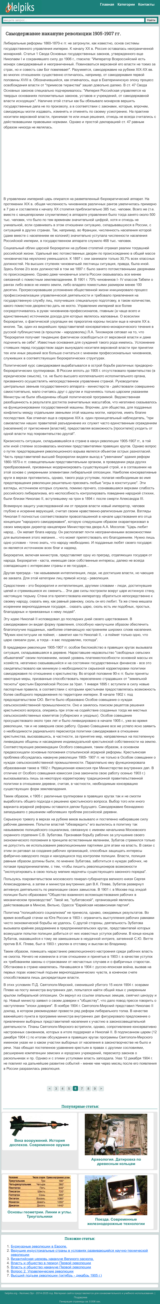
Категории (126, 4)
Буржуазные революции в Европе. (39, 1246)
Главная (107, 4)
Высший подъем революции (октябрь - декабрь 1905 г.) (56, 1275)
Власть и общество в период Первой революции (51, 1263)
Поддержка (80, 1297)
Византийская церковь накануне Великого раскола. (52, 1259)
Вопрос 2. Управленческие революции (42, 1271)
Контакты (146, 4)
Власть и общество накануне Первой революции (51, 1267)
